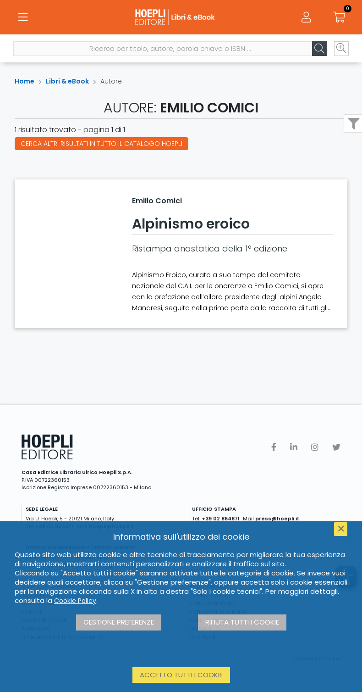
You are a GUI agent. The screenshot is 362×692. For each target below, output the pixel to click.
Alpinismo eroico (191, 224)
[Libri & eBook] (180, 18)
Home (24, 81)
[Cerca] (318, 51)
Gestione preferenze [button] (118, 622)
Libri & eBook (67, 81)
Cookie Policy (75, 600)
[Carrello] (339, 18)
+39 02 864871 (221, 518)
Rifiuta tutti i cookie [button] (242, 622)
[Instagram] (314, 447)
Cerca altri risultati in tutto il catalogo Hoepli (101, 143)
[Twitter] (336, 447)
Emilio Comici (157, 200)
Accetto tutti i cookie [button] (181, 675)
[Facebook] (273, 447)
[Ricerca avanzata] (340, 51)
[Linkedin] (293, 447)
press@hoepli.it (277, 518)
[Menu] (23, 18)
